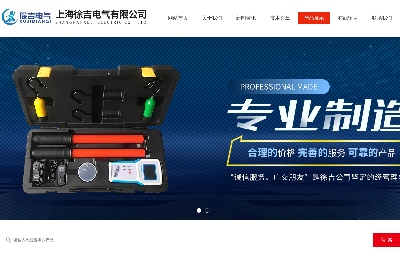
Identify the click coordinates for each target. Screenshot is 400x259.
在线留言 (348, 18)
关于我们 (212, 18)
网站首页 (178, 18)
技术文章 (280, 18)
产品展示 (314, 18)
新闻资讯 (246, 18)
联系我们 (382, 18)
